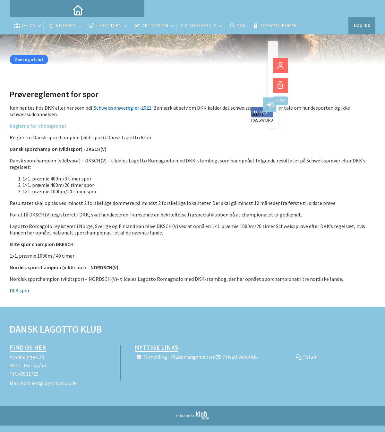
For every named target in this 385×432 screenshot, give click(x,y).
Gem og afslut (28, 59)
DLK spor (20, 290)
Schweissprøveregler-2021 (122, 108)
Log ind (362, 9)
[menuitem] (19, 9)
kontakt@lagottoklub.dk (48, 383)
